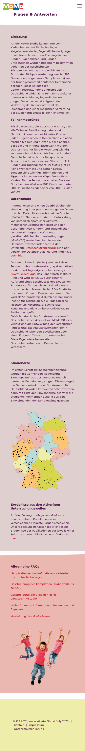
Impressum (36, 725)
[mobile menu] (79, 6)
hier (20, 255)
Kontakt (19, 725)
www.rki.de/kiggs (23, 273)
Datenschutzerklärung (40, 247)
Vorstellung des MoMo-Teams (30, 616)
